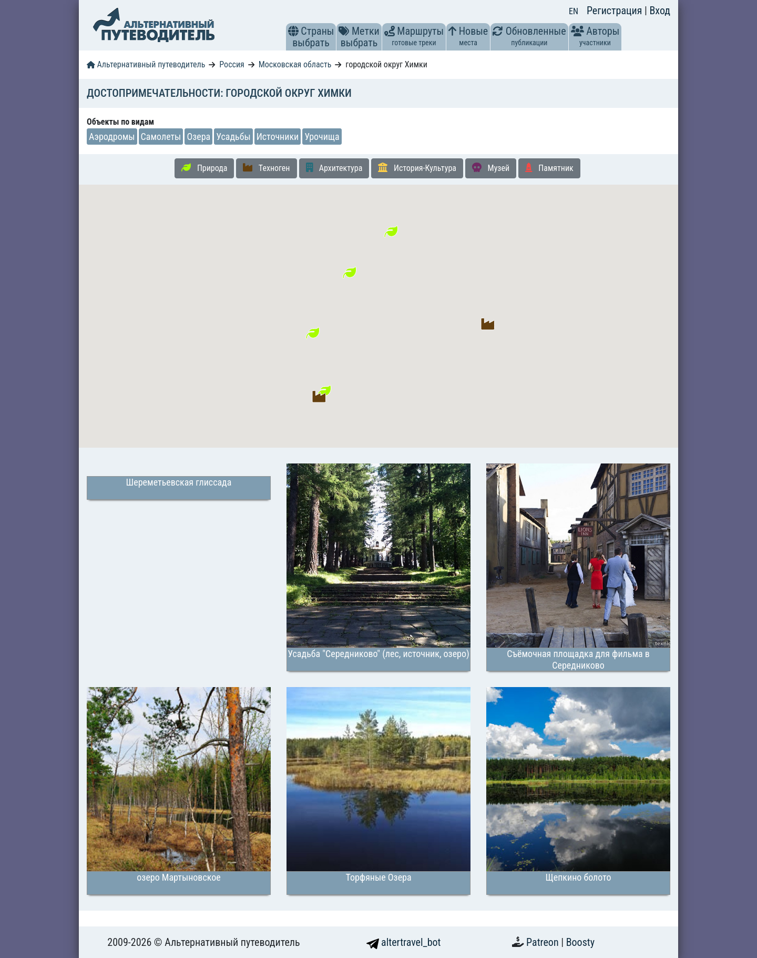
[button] (293, 31)
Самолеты (161, 136)
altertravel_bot (403, 942)
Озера (198, 136)
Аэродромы (112, 136)
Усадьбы (233, 136)
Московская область (295, 64)
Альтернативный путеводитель (146, 64)
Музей (490, 168)
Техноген (266, 168)
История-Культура (417, 168)
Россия (231, 64)
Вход (659, 10)
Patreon (543, 942)
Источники (278, 136)
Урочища (321, 136)
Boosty (580, 942)
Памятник (549, 168)
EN (573, 11)
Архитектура (334, 168)
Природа (204, 168)
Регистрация (616, 10)
